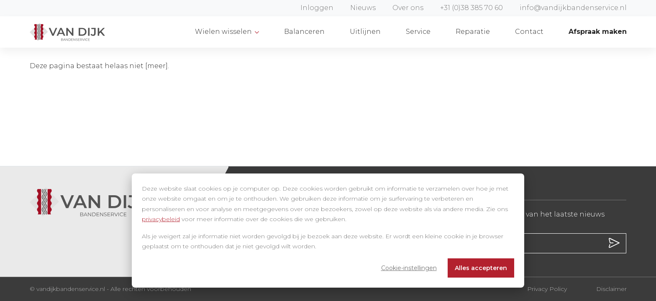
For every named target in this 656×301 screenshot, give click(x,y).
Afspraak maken (598, 32)
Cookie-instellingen (409, 268)
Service (418, 32)
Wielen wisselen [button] (224, 32)
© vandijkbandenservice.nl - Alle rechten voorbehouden (110, 289)
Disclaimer (611, 289)
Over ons (407, 8)
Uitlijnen (365, 32)
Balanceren (304, 32)
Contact (529, 32)
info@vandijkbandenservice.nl (573, 8)
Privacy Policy (547, 289)
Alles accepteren (481, 268)
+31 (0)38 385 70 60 (471, 8)
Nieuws (363, 8)
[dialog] (328, 230)
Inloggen (316, 8)
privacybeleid (161, 219)
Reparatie (473, 32)
